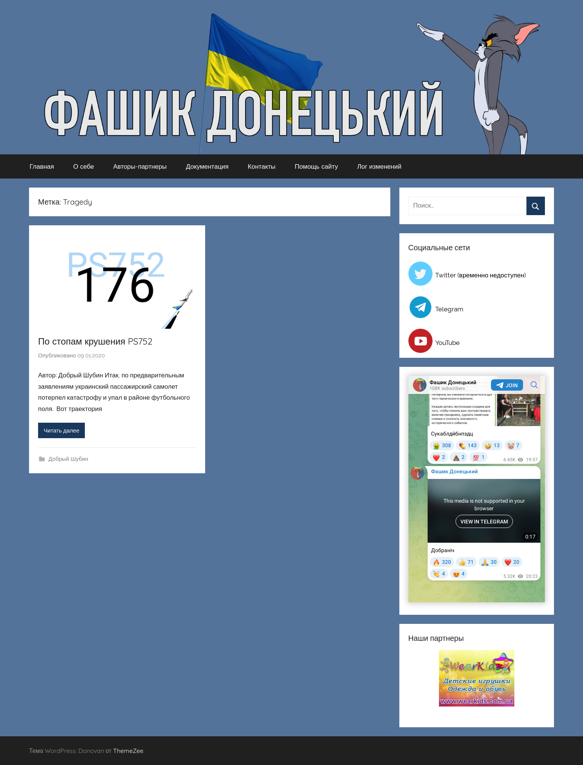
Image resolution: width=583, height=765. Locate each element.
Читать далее (61, 430)
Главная (42, 166)
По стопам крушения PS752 (95, 341)
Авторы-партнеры (140, 166)
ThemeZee (128, 750)
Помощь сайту (316, 166)
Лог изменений (379, 166)
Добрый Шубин (68, 459)
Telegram (449, 309)
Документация (207, 166)
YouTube (447, 342)
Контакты (261, 166)
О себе (83, 166)
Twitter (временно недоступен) (480, 275)
